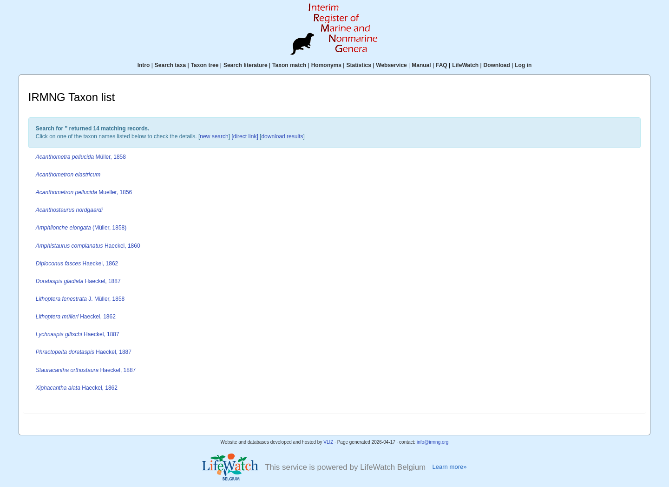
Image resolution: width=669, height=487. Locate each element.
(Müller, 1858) (81, 227)
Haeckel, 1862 (77, 263)
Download (497, 65)
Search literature (245, 65)
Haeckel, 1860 (88, 246)
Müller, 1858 (81, 157)
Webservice (391, 65)
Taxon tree (205, 65)
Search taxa (170, 65)
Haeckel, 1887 (78, 281)
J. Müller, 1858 (80, 299)
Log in (523, 65)
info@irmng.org (433, 442)
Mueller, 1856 (84, 192)
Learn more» (449, 466)
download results (282, 136)
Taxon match (289, 65)
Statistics (358, 65)
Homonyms (326, 65)
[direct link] (244, 136)
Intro (144, 65)
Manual (421, 65)
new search (214, 136)
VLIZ (328, 442)
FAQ (441, 65)
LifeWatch (465, 65)
